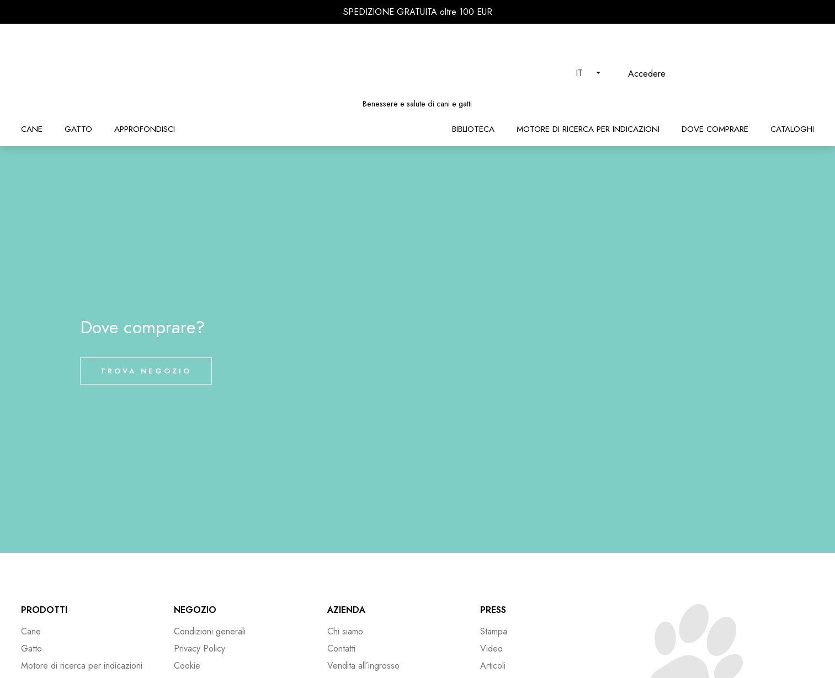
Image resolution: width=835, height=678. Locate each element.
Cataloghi (792, 129)
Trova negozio (146, 371)
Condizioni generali (210, 631)
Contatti (341, 648)
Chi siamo (345, 631)
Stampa (493, 631)
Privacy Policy (199, 648)
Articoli (493, 665)
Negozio (195, 610)
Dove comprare (715, 129)
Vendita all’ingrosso (363, 665)
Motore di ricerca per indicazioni (588, 129)
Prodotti (44, 610)
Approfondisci (144, 129)
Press (493, 610)
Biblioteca (473, 129)
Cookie (187, 665)
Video (491, 648)
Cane (31, 129)
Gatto (78, 129)
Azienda (346, 610)
